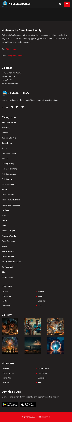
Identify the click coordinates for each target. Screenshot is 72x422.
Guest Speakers (8, 195)
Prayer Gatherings (8, 241)
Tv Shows (7, 296)
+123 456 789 (10, 49)
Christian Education (9, 138)
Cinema (4, 148)
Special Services (8, 251)
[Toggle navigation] (67, 4)
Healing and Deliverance (11, 200)
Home (5, 292)
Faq (39, 382)
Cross (40, 305)
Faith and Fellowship (9, 169)
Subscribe (42, 378)
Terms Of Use (8, 373)
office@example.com (15, 56)
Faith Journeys (7, 179)
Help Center (42, 373)
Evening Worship (8, 164)
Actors (5, 301)
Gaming (4, 189)
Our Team (7, 382)
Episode (5, 159)
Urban (4, 272)
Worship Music (7, 277)
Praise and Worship (9, 236)
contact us (7, 378)
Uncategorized (7, 267)
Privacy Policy (43, 369)
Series (4, 246)
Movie (4, 215)
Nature (4, 220)
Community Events (9, 153)
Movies (41, 292)
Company (6, 369)
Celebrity (5, 133)
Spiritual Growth (8, 257)
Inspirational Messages (11, 205)
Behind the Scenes (9, 122)
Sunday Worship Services (11, 262)
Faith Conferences (9, 174)
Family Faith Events (9, 184)
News (4, 226)
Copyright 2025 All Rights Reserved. (36, 417)
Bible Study (6, 128)
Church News (7, 143)
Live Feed (5, 210)
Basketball (42, 301)
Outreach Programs (9, 231)
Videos (40, 296)
